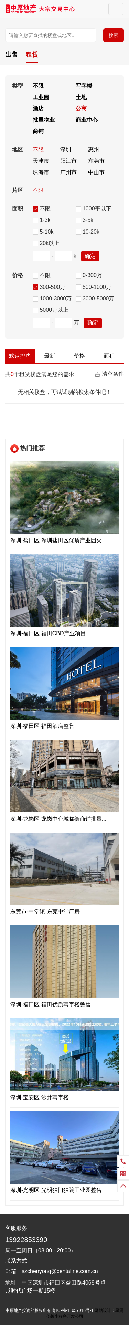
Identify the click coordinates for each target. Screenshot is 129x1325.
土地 (81, 97)
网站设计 (103, 1310)
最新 (49, 356)
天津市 (41, 161)
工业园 (41, 97)
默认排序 (20, 356)
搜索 (113, 35)
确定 (90, 256)
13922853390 (26, 1239)
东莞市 (96, 161)
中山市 (96, 172)
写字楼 (84, 86)
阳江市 (68, 161)
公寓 (81, 108)
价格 (79, 356)
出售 (11, 54)
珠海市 (41, 172)
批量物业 (44, 120)
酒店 (38, 108)
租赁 (32, 54)
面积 (109, 356)
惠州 (93, 149)
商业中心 (87, 120)
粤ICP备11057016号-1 (72, 1310)
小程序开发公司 (68, 1316)
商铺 (38, 131)
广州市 (68, 172)
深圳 (65, 149)
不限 (38, 86)
